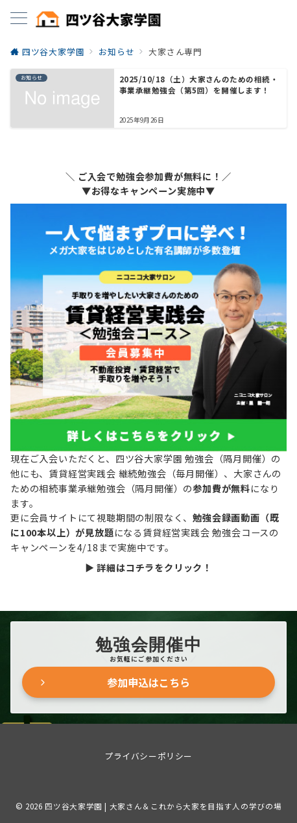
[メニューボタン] (18, 19)
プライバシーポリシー (148, 756)
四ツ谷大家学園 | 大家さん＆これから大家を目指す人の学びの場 (163, 806)
